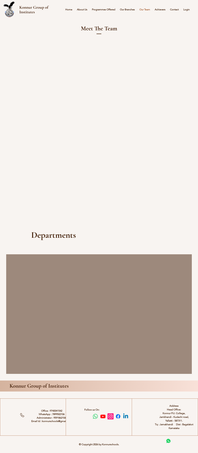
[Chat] (168, 441)
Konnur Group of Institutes (39, 386)
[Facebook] (118, 416)
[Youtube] (103, 416)
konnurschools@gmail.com (57, 421)
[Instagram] (111, 416)
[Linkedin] (126, 416)
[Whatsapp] (95, 416)
